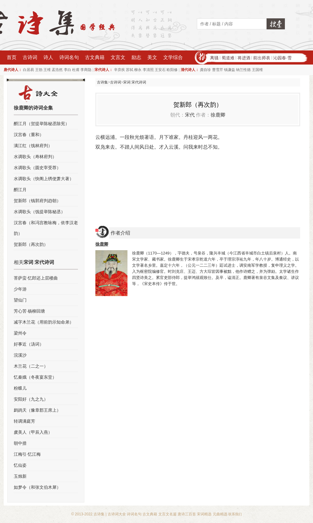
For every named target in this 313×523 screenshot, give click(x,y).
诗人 (48, 57)
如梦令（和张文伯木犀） (37, 487)
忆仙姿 (20, 465)
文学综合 (173, 57)
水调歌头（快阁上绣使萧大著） (44, 178)
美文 (152, 57)
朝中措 (20, 443)
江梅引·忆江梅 (27, 454)
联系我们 (235, 514)
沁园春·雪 (282, 57)
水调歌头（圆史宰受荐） (37, 167)
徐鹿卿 (218, 114)
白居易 (28, 70)
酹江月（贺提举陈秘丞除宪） (41, 123)
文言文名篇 (167, 514)
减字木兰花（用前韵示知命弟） (44, 322)
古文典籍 (95, 57)
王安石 (160, 70)
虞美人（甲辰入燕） (33, 432)
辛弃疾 (119, 70)
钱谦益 (229, 70)
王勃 (38, 70)
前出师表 (261, 57)
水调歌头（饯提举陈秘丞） (39, 211)
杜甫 (75, 70)
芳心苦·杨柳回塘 (29, 311)
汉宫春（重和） (29, 134)
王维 (47, 70)
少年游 (20, 289)
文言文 (118, 57)
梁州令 (20, 333)
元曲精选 (220, 514)
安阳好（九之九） (31, 399)
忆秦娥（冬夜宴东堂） (35, 377)
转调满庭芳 (24, 421)
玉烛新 (20, 476)
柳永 (138, 70)
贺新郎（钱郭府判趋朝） (37, 200)
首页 (12, 57)
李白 (67, 70)
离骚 (214, 57)
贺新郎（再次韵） (31, 244)
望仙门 (20, 300)
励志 (136, 57)
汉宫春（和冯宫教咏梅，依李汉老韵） (46, 228)
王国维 (257, 70)
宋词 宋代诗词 (134, 82)
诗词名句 (69, 57)
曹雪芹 (217, 70)
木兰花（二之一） (31, 366)
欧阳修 (172, 70)
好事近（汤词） (29, 344)
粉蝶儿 (20, 388)
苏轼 (129, 70)
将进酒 (244, 57)
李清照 (148, 70)
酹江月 (20, 189)
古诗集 (102, 82)
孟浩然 (57, 70)
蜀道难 (228, 57)
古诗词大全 (117, 514)
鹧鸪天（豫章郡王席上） (37, 410)
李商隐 (85, 70)
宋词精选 (204, 514)
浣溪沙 (20, 355)
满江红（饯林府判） (33, 145)
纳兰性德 (243, 70)
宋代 (190, 114)
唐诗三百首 (187, 514)
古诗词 (30, 57)
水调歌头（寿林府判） (35, 156)
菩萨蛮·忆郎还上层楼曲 (36, 278)
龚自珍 (205, 70)
